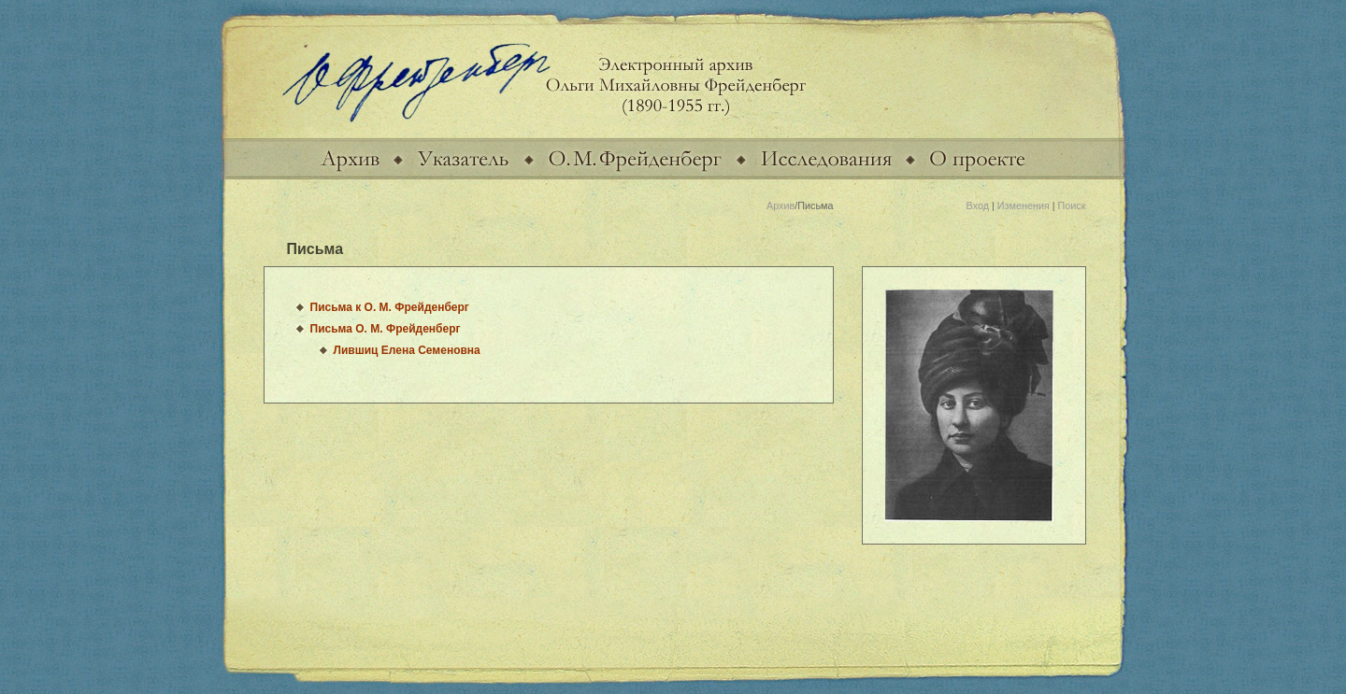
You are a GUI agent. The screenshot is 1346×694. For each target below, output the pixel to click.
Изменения (1023, 205)
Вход (978, 205)
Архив (780, 205)
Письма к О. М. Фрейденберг (389, 307)
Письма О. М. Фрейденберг (385, 328)
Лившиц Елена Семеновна (407, 350)
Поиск (1072, 205)
